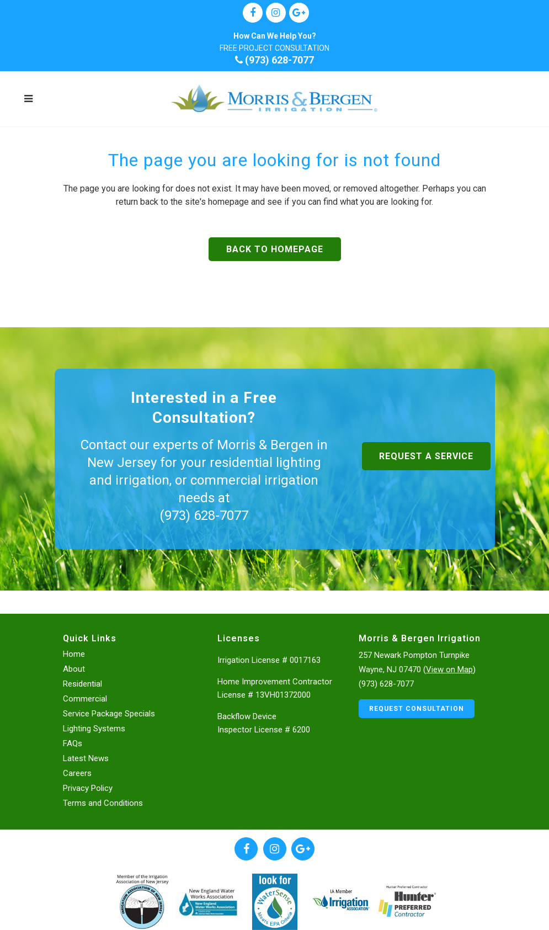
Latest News (86, 758)
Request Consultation (416, 708)
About (74, 668)
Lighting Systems (94, 728)
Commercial (85, 698)
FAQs (72, 743)
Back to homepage (274, 249)
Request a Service (426, 456)
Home (74, 653)
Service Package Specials (109, 713)
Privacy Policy (88, 788)
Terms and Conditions (103, 802)
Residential (82, 683)
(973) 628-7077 (274, 60)
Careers (77, 773)
